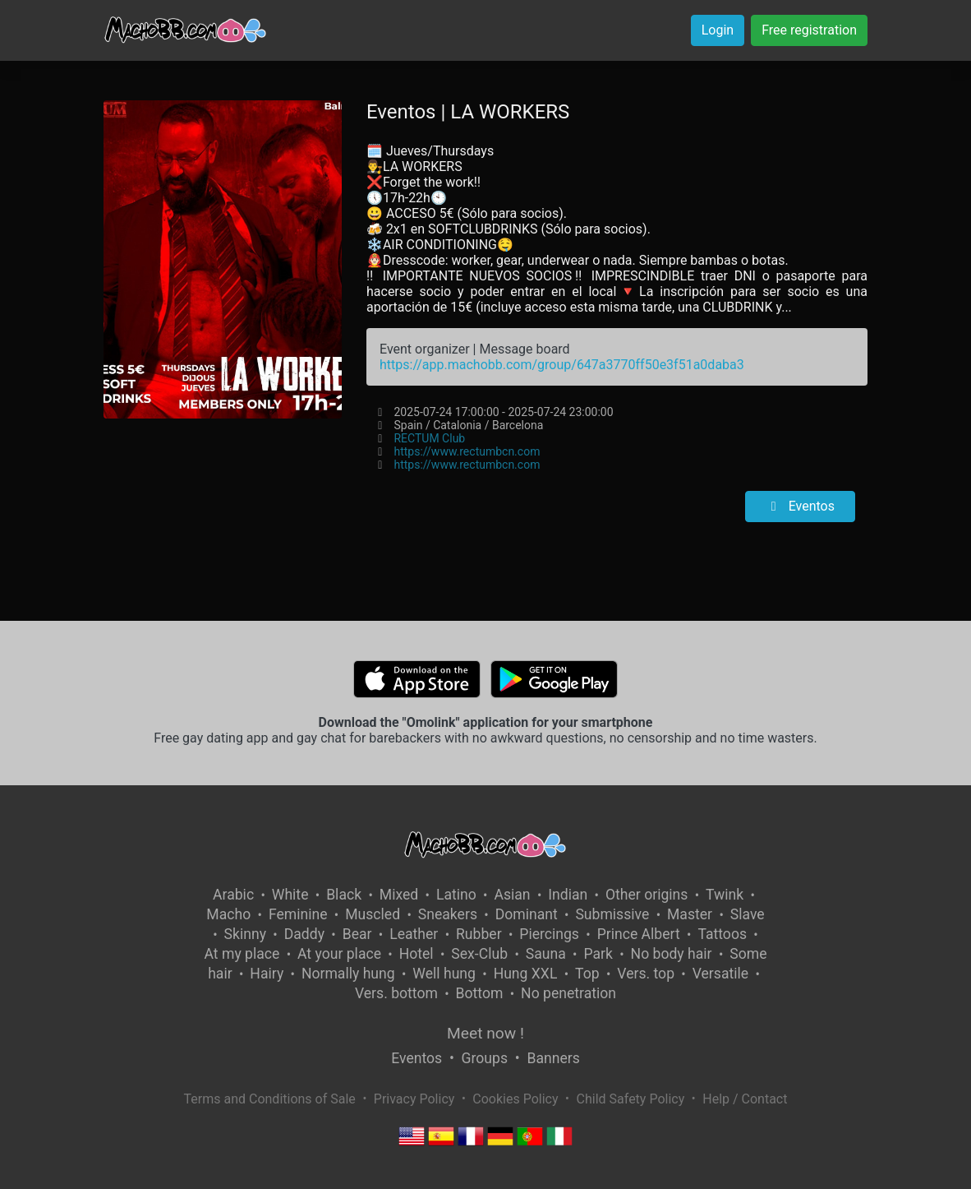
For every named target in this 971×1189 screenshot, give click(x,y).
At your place (339, 954)
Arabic (233, 894)
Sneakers (447, 914)
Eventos (800, 506)
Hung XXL (526, 973)
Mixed (399, 894)
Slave (747, 914)
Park (597, 954)
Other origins (646, 894)
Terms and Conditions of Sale (270, 1099)
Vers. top (645, 973)
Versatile (720, 973)
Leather (413, 934)
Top (587, 973)
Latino (456, 894)
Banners (553, 1058)
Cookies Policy (515, 1099)
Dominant (526, 914)
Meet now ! (485, 1033)
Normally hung (348, 973)
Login (718, 30)
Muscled (372, 914)
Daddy (304, 934)
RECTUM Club (429, 438)
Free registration (809, 30)
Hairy (266, 973)
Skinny (245, 934)
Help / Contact (744, 1099)
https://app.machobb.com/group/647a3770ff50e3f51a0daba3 (562, 364)
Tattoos (722, 934)
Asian (512, 894)
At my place (242, 954)
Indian (567, 894)
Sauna (546, 954)
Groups (485, 1058)
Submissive (612, 914)
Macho (228, 914)
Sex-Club (479, 954)
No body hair (671, 954)
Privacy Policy (414, 1099)
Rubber (479, 934)
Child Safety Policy (631, 1099)
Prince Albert (638, 934)
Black (343, 894)
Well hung (444, 973)
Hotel (416, 954)
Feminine (298, 914)
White (290, 894)
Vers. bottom (396, 993)
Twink (724, 894)
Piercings (549, 934)
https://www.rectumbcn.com (466, 451)
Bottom (480, 993)
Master (689, 914)
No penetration (568, 993)
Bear (357, 934)
